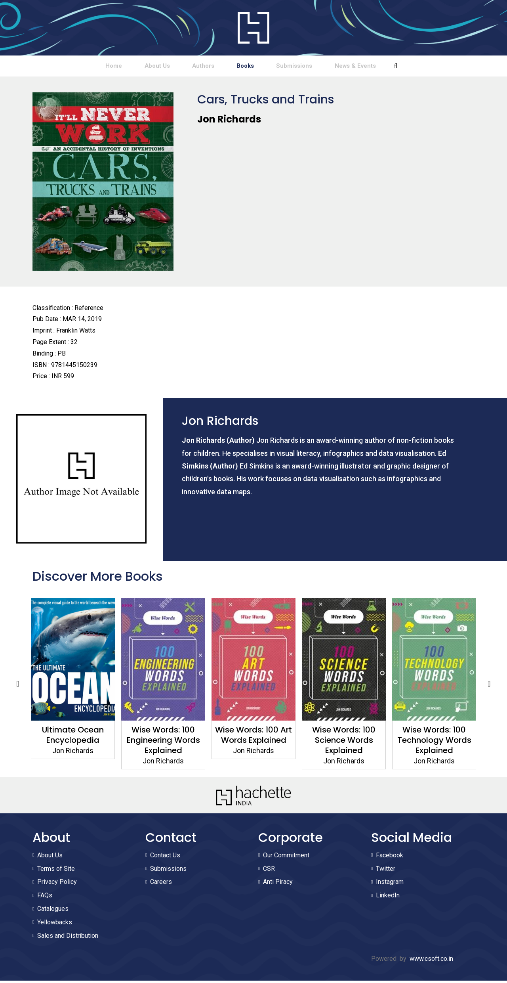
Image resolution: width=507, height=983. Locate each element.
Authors (193, 67)
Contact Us (165, 857)
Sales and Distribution (67, 937)
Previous (18, 686)
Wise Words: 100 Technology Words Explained (434, 742)
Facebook (389, 857)
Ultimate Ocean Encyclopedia (73, 737)
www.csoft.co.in (431, 961)
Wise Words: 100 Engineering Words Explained (163, 742)
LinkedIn (388, 897)
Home (65, 67)
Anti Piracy (278, 884)
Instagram (390, 884)
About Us (127, 67)
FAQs (44, 897)
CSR (269, 870)
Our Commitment (286, 857)
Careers (161, 884)
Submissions (322, 67)
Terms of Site (56, 870)
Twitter (385, 870)
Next (489, 686)
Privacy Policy (57, 884)
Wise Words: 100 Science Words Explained (343, 742)
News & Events (403, 67)
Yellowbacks (54, 924)
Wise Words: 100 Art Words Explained (253, 737)
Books (253, 67)
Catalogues (53, 911)
